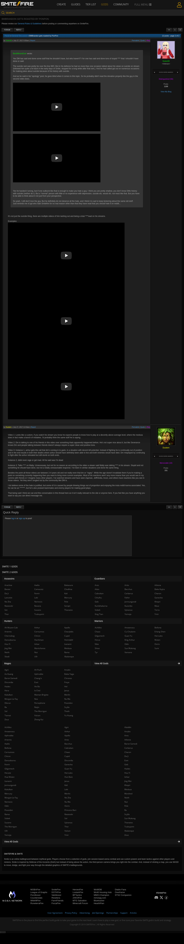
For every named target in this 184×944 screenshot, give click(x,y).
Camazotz (38, 589)
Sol (65, 818)
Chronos (68, 678)
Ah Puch (38, 669)
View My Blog (166, 92)
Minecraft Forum (80, 903)
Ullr (6, 830)
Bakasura (68, 585)
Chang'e (38, 678)
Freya (66, 682)
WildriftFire (35, 900)
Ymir (66, 835)
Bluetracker (99, 900)
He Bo (37, 686)
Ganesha (68, 764)
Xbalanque (129, 830)
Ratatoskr (68, 814)
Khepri (127, 785)
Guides (75, 4)
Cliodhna (68, 589)
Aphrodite (9, 735)
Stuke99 (9, 40)
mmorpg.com (100, 898)
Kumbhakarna (101, 606)
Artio (66, 739)
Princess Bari (70, 810)
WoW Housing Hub (103, 892)
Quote (142, 40)
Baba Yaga (69, 674)
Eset (126, 760)
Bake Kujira (160, 589)
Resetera (56, 898)
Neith (126, 797)
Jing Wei (128, 781)
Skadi (7, 656)
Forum (7, 30)
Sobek (7, 818)
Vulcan (67, 830)
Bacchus (68, 743)
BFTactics (77, 895)
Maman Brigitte (41, 694)
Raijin (36, 707)
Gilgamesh (9, 768)
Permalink (135, 40)
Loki (66, 789)
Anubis (127, 731)
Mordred (128, 793)
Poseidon (9, 810)
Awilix (7, 743)
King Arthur (130, 640)
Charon (127, 752)
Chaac (67, 752)
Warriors (98, 621)
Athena (127, 739)
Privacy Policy (71, 912)
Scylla (127, 814)
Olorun (8, 703)
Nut (126, 801)
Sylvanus (68, 822)
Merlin (67, 793)
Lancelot (8, 597)
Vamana (128, 652)
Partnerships (112, 912)
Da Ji (126, 756)
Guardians (99, 578)
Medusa (128, 789)
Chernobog (10, 635)
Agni (66, 727)
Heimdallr (68, 640)
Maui (157, 606)
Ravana (37, 606)
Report (32, 40)
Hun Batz (68, 777)
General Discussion (19, 36)
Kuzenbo (128, 606)
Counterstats (36, 898)
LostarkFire (78, 892)
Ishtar (127, 777)
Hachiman (39, 640)
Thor (66, 826)
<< (169, 30)
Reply (18, 30)
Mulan (157, 640)
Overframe (120, 892)
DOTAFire (56, 892)
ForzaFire (56, 903)
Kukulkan (9, 789)
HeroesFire (78, 889)
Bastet (7, 589)
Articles (133, 912)
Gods (104, 4)
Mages (7, 663)
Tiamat (8, 715)
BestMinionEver (20, 53)
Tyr (96, 652)
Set (6, 610)
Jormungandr (10, 785)
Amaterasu (10, 731)
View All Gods (92, 841)
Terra (157, 610)
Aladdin (127, 727)
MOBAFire (35, 889)
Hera (7, 690)
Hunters (8, 621)
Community (121, 4)
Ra (125, 810)
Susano (8, 822)
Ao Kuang (9, 674)
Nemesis (8, 801)
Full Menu (142, 4)
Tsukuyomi (129, 826)
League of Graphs (38, 892)
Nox (36, 699)
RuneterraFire (36, 903)
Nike (97, 644)
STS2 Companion (123, 895)
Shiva (97, 648)
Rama (7, 814)
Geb (126, 764)
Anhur (67, 731)
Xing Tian (99, 614)
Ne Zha (67, 797)
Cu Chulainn (130, 631)
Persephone (39, 703)
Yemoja (8, 835)
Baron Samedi (130, 743)
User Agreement (55, 912)
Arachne (8, 585)
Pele (126, 806)
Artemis (8, 739)
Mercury (8, 793)
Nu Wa (67, 801)
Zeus (126, 835)
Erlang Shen (160, 631)
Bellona (8, 748)
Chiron (8, 756)
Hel (65, 686)
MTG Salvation (79, 900)
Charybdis (68, 631)
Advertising (85, 912)
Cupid (67, 756)
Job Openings (98, 912)
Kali (66, 785)
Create (61, 4)
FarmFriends (57, 900)
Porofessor (35, 895)
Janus (66, 781)
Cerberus (128, 748)
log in (13, 518)
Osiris (67, 806)
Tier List (91, 4)
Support (123, 912)
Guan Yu (68, 768)
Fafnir (127, 597)
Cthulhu (98, 597)
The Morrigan (11, 826)
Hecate (8, 773)
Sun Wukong (130, 818)
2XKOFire (77, 898)
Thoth (66, 711)
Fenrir (7, 764)
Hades (127, 768)
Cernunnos (9, 752)
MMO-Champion (101, 895)
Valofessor (56, 895)
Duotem (8, 427)
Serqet (67, 606)
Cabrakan (68, 748)
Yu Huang (68, 715)
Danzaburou (10, 760)
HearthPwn (99, 903)
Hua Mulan (9, 777)
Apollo (67, 735)
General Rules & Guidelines (30, 23)
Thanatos (128, 822)
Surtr (157, 648)
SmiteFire (56, 889)
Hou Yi (127, 773)
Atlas (97, 589)
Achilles (8, 727)
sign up (22, 518)
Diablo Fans (120, 889)
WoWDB (98, 889)
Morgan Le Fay (11, 797)
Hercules (68, 773)
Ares (126, 735)
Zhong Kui (38, 719)
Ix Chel (37, 690)
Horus (97, 640)
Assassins (9, 578)
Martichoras (39, 648)
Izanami (8, 781)
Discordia (68, 760)
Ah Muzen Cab (11, 627)
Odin (7, 806)
